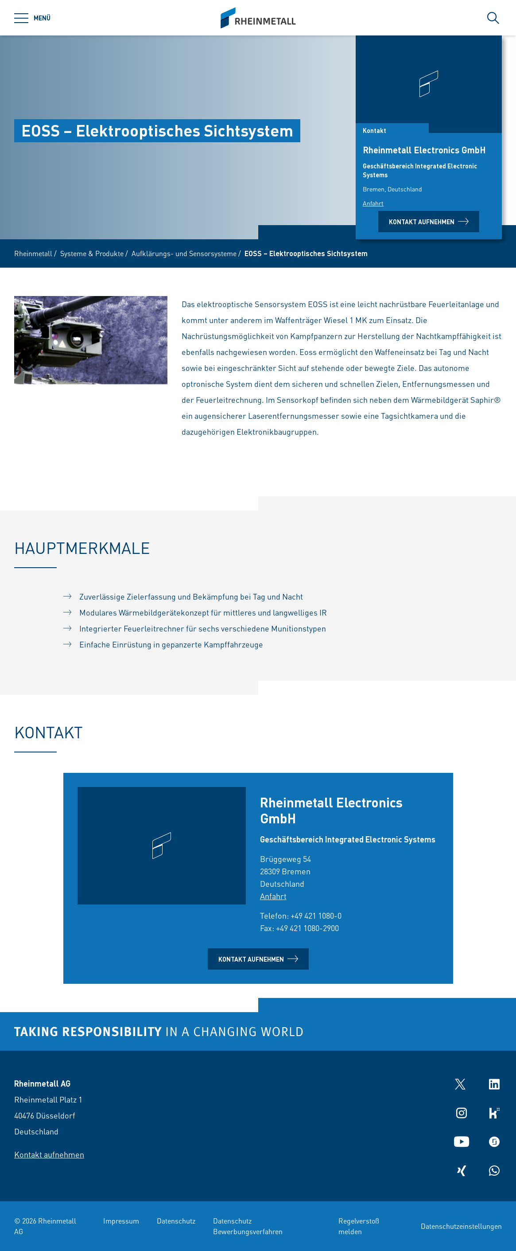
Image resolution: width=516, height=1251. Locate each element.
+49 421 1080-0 (316, 915)
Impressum (121, 1220)
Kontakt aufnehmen (429, 221)
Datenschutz (176, 1220)
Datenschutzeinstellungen (461, 1226)
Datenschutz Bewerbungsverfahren (248, 1226)
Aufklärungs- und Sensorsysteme (184, 253)
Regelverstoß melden (358, 1226)
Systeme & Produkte (92, 253)
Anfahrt (373, 203)
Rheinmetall (33, 253)
